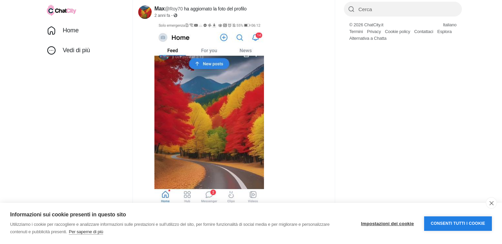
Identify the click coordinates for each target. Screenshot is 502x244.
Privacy (374, 31)
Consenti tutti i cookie (458, 223)
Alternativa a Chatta (367, 38)
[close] (491, 203)
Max (159, 8)
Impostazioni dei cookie (387, 223)
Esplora (444, 31)
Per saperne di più (86, 231)
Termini (356, 31)
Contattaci (423, 31)
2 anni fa (162, 15)
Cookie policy (397, 31)
